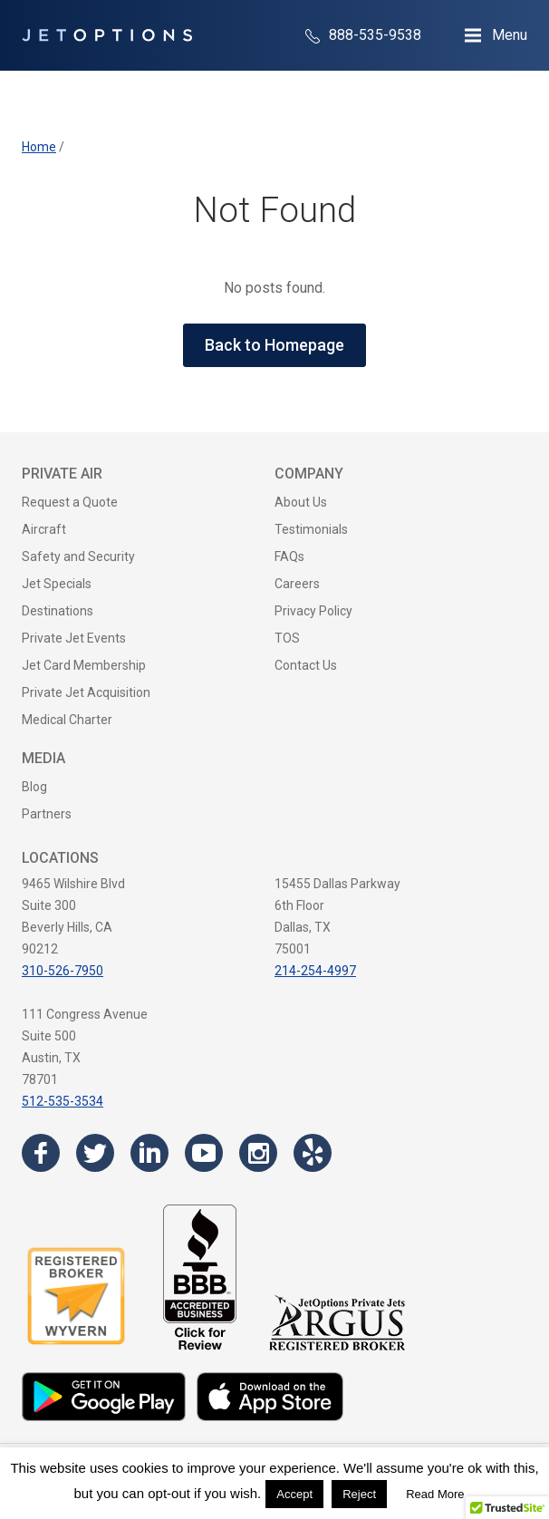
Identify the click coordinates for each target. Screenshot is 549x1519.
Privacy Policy (313, 611)
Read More (435, 1494)
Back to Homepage (274, 344)
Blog (34, 786)
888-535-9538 (363, 35)
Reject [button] (359, 1494)
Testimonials (311, 529)
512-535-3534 (62, 1101)
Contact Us (305, 665)
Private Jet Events (74, 638)
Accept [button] (294, 1494)
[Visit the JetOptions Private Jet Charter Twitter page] (95, 1153)
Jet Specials (57, 583)
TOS (287, 638)
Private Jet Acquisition (86, 692)
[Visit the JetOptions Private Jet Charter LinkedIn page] (149, 1153)
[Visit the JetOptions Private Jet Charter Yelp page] (313, 1153)
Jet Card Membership (84, 665)
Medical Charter (67, 719)
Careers (297, 583)
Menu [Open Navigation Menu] (509, 35)
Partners (47, 814)
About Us (300, 502)
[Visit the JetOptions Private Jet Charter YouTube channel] (204, 1153)
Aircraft (44, 529)
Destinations (57, 611)
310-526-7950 (62, 970)
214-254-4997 (315, 970)
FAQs (289, 556)
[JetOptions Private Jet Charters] (107, 35)
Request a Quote (70, 502)
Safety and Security (78, 556)
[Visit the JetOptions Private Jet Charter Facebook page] (41, 1153)
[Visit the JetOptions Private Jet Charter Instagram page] (258, 1153)
